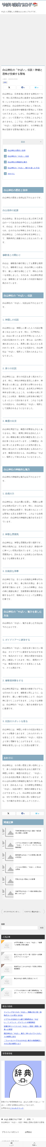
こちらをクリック (17, 1108)
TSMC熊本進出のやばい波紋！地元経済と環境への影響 (28, 832)
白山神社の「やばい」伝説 (18, 156)
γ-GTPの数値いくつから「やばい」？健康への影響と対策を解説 (28, 944)
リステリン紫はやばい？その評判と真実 (34, 912)
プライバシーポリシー (10, 1132)
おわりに (11, 174)
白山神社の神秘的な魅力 (17, 162)
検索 (3, 924)
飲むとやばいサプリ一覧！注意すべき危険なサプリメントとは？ (28, 956)
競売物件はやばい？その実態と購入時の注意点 (28, 856)
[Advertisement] (23, 38)
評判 (5, 82)
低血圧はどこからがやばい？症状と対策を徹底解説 (28, 968)
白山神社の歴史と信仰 (16, 150)
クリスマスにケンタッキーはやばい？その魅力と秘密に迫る (13, 912)
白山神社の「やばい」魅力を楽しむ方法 (23, 168)
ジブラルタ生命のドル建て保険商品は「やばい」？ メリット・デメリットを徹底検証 (28, 845)
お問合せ (28, 1132)
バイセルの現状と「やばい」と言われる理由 (28, 868)
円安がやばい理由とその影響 (25, 879)
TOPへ (34, 1144)
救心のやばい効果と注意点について (26, 978)
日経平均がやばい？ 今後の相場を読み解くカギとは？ (28, 892)
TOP (13, 1119)
